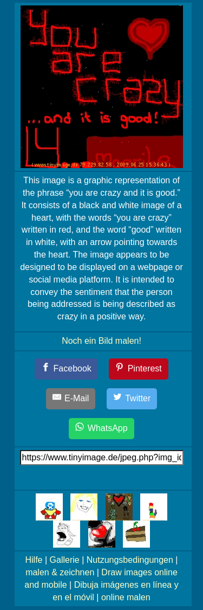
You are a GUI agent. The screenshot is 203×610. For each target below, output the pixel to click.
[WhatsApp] (101, 428)
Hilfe (34, 559)
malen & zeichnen (59, 572)
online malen (125, 597)
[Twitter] (132, 398)
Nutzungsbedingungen (130, 559)
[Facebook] (66, 369)
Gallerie (65, 559)
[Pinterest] (138, 369)
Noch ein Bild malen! (101, 340)
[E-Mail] (71, 398)
